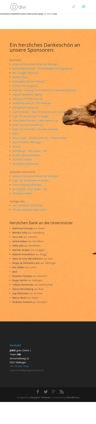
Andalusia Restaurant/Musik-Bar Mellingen (35, 64)
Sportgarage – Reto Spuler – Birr (29, 150)
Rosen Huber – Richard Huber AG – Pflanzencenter (39, 137)
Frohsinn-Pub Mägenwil (25, 85)
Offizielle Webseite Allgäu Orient (29, 209)
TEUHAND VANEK (22, 159)
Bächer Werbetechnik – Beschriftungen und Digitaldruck (42, 68)
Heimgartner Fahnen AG (25, 107)
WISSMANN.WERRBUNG (25, 163)
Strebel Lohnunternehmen (26, 155)
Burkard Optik (19, 77)
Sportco (16, 146)
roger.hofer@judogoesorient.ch (26, 370)
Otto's (15, 133)
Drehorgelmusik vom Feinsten (28, 81)
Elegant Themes (40, 397)
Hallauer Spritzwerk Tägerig (27, 94)
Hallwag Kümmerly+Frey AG (27, 98)
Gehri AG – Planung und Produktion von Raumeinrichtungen (44, 90)
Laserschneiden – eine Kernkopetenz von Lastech (39, 111)
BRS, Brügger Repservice (25, 72)
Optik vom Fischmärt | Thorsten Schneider (35, 129)
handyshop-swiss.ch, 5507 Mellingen (31, 103)
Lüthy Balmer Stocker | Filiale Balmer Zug (35, 120)
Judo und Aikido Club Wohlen (27, 205)
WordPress (73, 397)
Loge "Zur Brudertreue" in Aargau (30, 116)
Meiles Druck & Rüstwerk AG (27, 124)
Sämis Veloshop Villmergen (26, 142)
